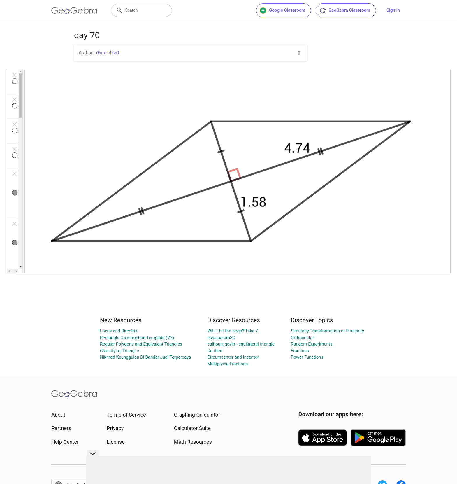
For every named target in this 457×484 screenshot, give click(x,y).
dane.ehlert (107, 52)
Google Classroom (282, 10)
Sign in (393, 10)
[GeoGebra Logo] (74, 10)
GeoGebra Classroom (344, 10)
